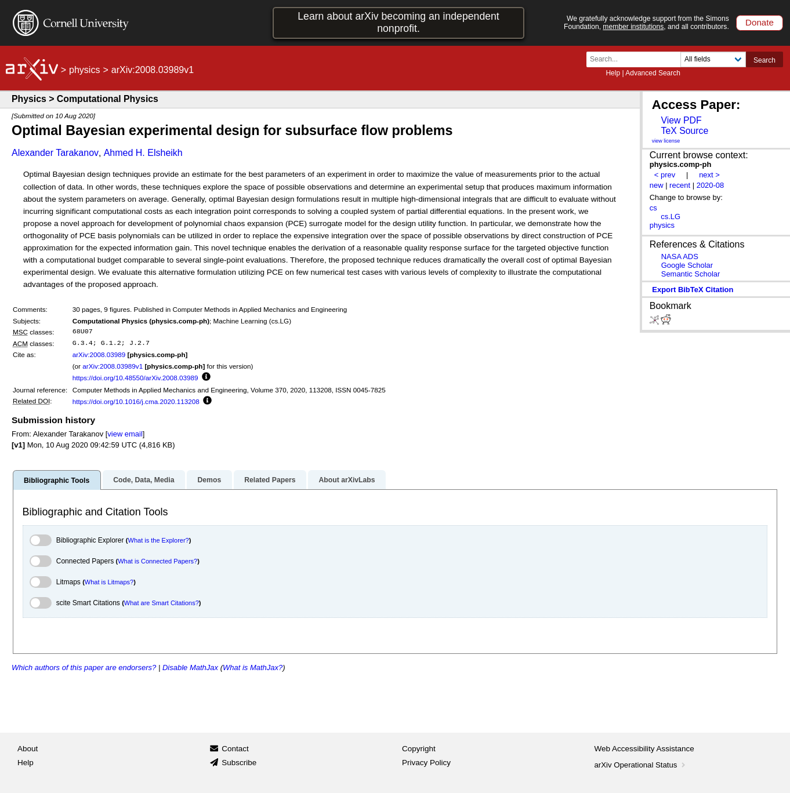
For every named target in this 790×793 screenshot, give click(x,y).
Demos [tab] (209, 480)
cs (653, 207)
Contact (235, 748)
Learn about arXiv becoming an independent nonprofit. (398, 22)
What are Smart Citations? (161, 602)
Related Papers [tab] (269, 480)
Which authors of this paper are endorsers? (84, 667)
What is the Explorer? (158, 540)
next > (709, 174)
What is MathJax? (252, 667)
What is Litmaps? (109, 582)
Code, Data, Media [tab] (143, 480)
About (27, 748)
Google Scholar (687, 265)
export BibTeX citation (692, 289)
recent (679, 185)
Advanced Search (652, 73)
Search (764, 60)
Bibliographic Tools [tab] (56, 480)
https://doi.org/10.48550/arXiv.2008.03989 (135, 377)
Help (613, 73)
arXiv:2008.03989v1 (112, 366)
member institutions (633, 27)
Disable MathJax (190, 667)
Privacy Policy (426, 762)
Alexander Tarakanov (55, 153)
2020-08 (710, 185)
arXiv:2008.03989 (99, 354)
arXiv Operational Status (641, 765)
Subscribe (239, 762)
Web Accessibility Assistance (644, 748)
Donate (759, 22)
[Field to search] (713, 59)
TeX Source (684, 131)
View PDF (681, 120)
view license (666, 141)
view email (124, 434)
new (657, 185)
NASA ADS (679, 256)
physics (84, 70)
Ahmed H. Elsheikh (143, 153)
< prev (664, 174)
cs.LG (670, 216)
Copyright (419, 748)
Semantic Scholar (690, 274)
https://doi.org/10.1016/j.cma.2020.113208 (136, 401)
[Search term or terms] (636, 59)
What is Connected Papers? (157, 561)
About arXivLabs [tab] (346, 480)
